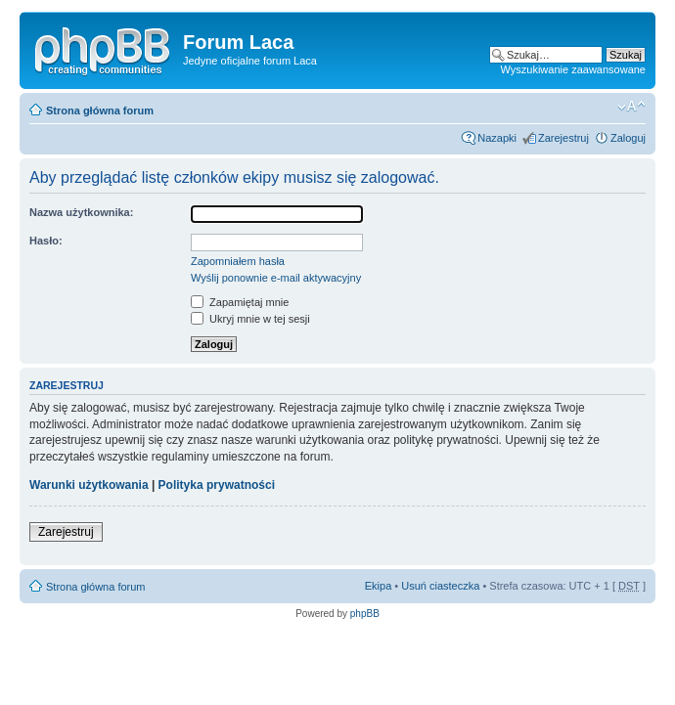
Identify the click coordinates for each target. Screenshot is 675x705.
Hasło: (46, 240)
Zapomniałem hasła (238, 261)
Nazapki (497, 138)
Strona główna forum (100, 110)
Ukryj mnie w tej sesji (250, 319)
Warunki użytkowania (89, 485)
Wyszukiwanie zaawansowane (573, 69)
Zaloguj (628, 138)
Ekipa (378, 586)
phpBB (365, 613)
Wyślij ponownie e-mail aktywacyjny (276, 278)
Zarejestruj (563, 138)
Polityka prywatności (216, 485)
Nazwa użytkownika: (81, 212)
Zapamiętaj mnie (240, 302)
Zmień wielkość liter (631, 106)
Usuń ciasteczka (440, 586)
